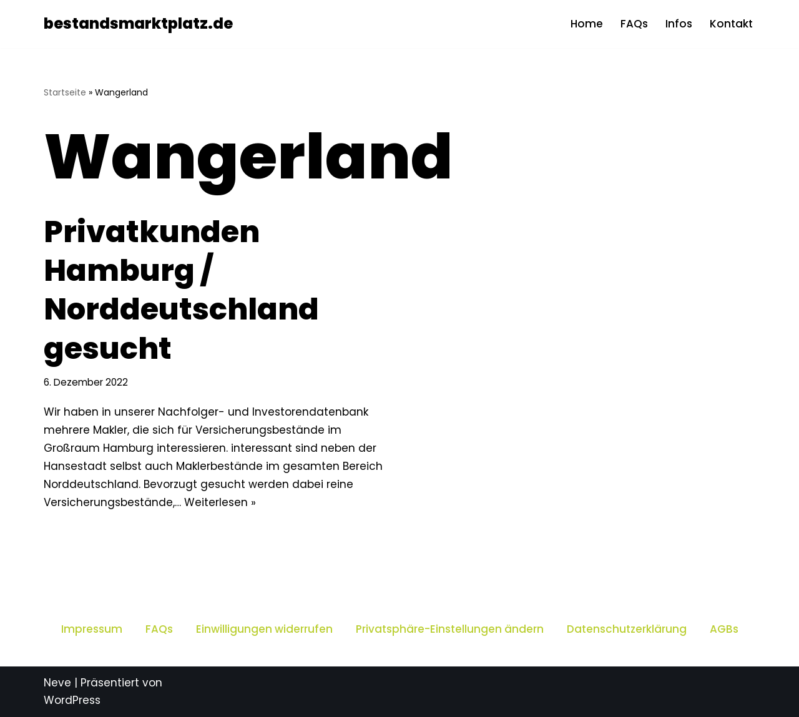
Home (587, 23)
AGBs (724, 629)
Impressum (91, 629)
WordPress (72, 700)
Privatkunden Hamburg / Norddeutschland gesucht (181, 290)
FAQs (634, 23)
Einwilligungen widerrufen (264, 629)
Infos (678, 23)
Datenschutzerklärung (627, 629)
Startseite (65, 92)
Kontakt (731, 23)
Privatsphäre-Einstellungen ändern (450, 629)
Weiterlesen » (220, 502)
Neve (57, 682)
